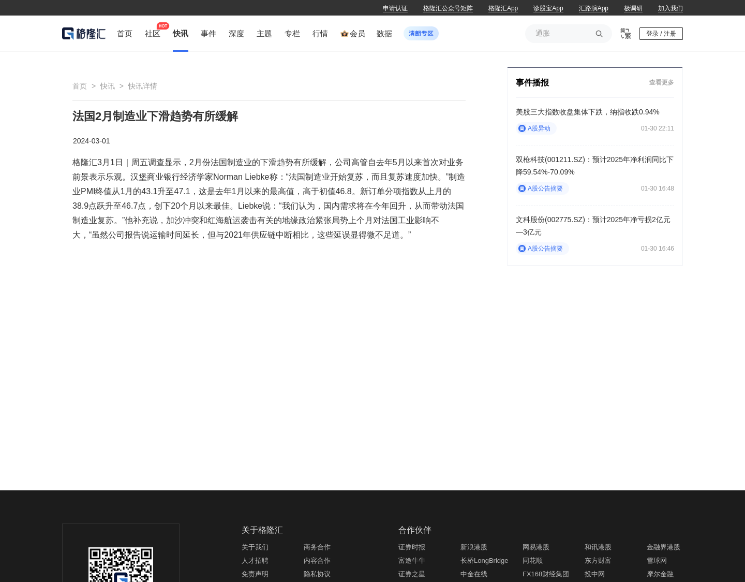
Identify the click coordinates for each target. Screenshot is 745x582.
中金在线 (473, 574)
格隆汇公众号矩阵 (448, 8)
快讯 (107, 86)
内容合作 (317, 560)
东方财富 (598, 560)
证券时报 (411, 547)
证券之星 (411, 574)
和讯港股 (598, 547)
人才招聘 (255, 560)
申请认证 (395, 8)
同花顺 (533, 560)
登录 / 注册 (661, 33)
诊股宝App (548, 8)
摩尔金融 (660, 574)
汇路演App (593, 8)
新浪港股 (473, 547)
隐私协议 (317, 574)
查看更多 (661, 82)
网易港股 (536, 547)
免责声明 (255, 574)
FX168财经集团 (546, 574)
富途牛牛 (411, 560)
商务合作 (317, 547)
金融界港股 (663, 547)
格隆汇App (503, 8)
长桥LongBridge (484, 560)
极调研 (633, 8)
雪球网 (657, 560)
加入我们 (670, 8)
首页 (79, 86)
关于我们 (255, 547)
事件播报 (532, 82)
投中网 (595, 574)
